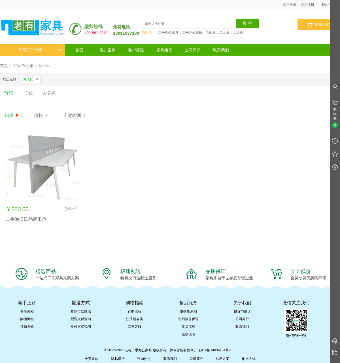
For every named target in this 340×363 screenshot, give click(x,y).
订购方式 (27, 327)
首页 (79, 50)
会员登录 (289, 5)
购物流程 (27, 319)
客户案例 (108, 50)
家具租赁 (164, 50)
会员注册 (307, 5)
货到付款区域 (81, 311)
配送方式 (249, 359)
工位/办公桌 (22, 65)
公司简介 (193, 50)
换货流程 (188, 327)
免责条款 (91, 359)
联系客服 (134, 327)
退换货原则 (188, 311)
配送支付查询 (81, 319)
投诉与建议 (242, 311)
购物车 (318, 25)
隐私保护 (118, 359)
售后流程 (27, 311)
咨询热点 (144, 359)
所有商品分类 (40, 50)
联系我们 (221, 50)
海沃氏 (28, 79)
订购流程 (134, 311)
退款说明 (188, 334)
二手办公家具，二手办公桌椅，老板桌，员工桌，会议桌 (200, 32)
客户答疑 (136, 50)
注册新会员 (134, 319)
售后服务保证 (188, 319)
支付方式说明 (81, 327)
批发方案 (222, 359)
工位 (29, 93)
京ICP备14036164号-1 (215, 350)
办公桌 (49, 93)
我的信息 (330, 5)
